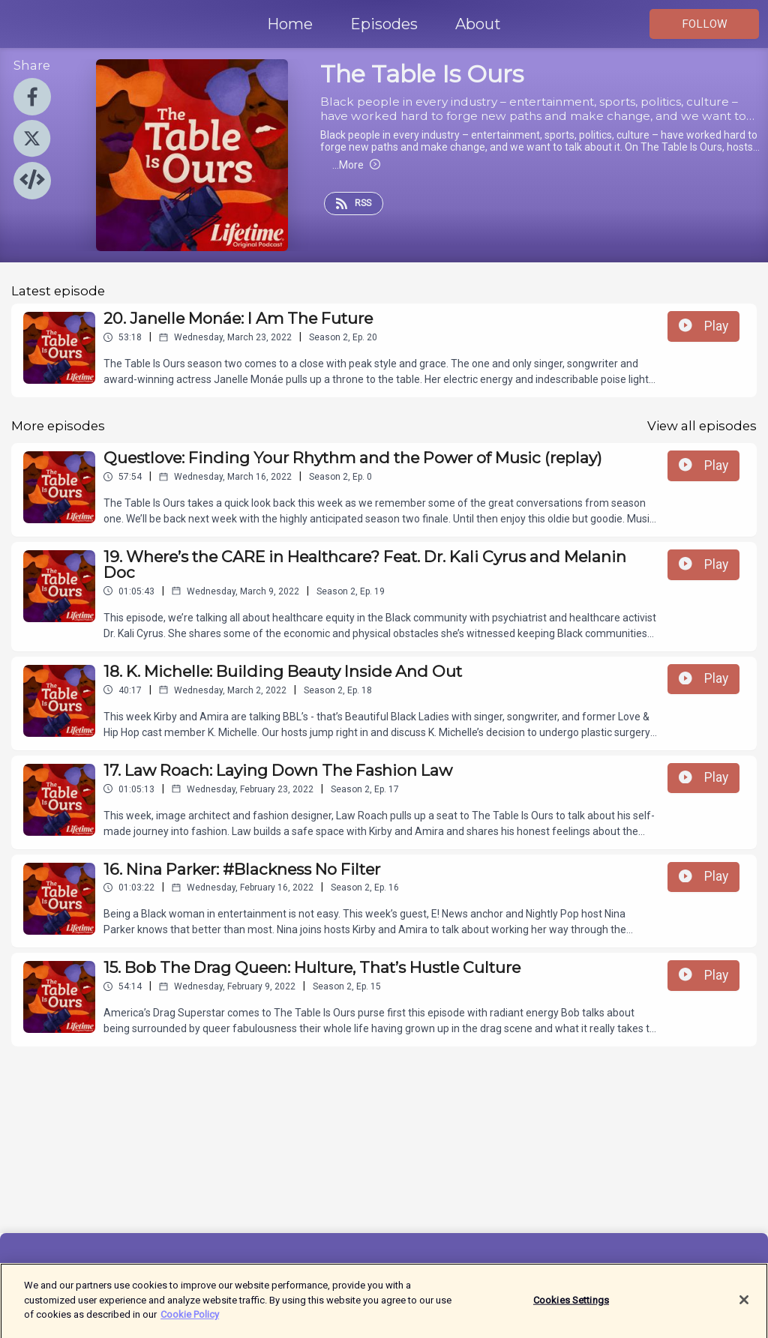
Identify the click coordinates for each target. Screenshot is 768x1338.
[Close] (744, 1306)
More (356, 165)
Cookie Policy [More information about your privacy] (189, 1321)
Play (703, 326)
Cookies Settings (571, 1306)
